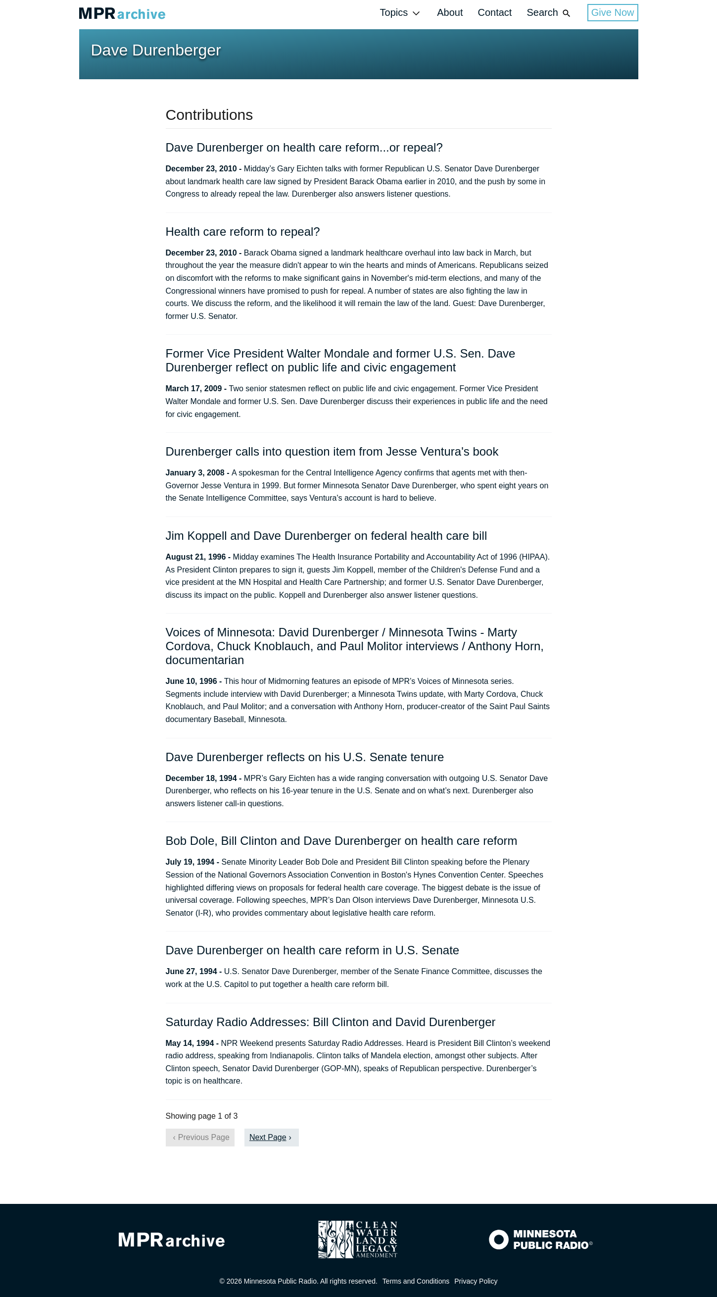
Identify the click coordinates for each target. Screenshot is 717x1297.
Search (549, 13)
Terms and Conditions (415, 1281)
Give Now (612, 12)
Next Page (268, 1137)
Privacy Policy (475, 1281)
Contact (495, 12)
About (450, 12)
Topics (401, 13)
